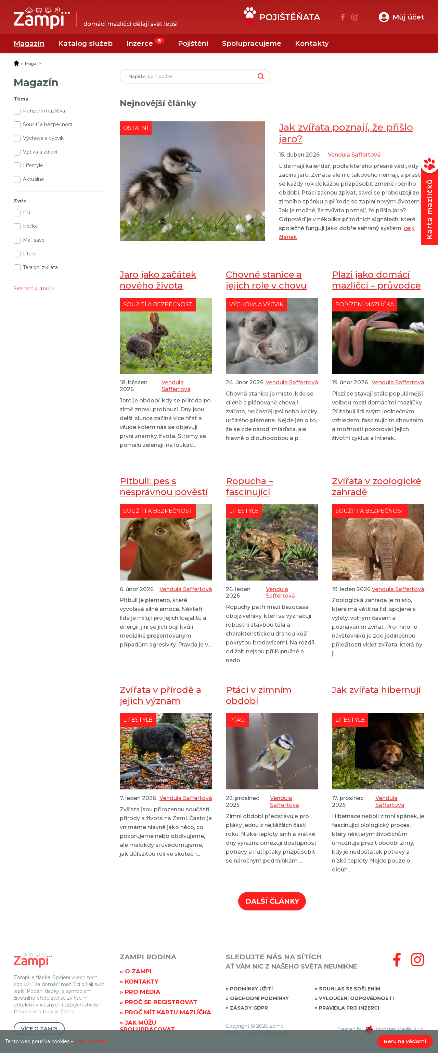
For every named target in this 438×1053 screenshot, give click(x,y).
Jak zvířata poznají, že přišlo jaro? (346, 133)
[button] (401, 17)
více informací (91, 1041)
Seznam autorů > (34, 288)
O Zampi (138, 971)
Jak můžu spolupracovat (147, 1026)
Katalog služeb (85, 43)
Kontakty (312, 43)
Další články (272, 901)
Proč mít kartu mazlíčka (168, 1012)
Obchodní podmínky (259, 998)
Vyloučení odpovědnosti (356, 998)
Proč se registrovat (161, 1002)
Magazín (29, 43)
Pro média (142, 991)
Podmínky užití (251, 989)
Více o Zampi (39, 1028)
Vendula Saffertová (354, 154)
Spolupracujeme (251, 43)
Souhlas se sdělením (349, 989)
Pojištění (193, 43)
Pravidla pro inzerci (349, 1008)
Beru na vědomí (405, 1041)
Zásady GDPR (249, 1008)
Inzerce (139, 43)
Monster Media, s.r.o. (399, 1029)
